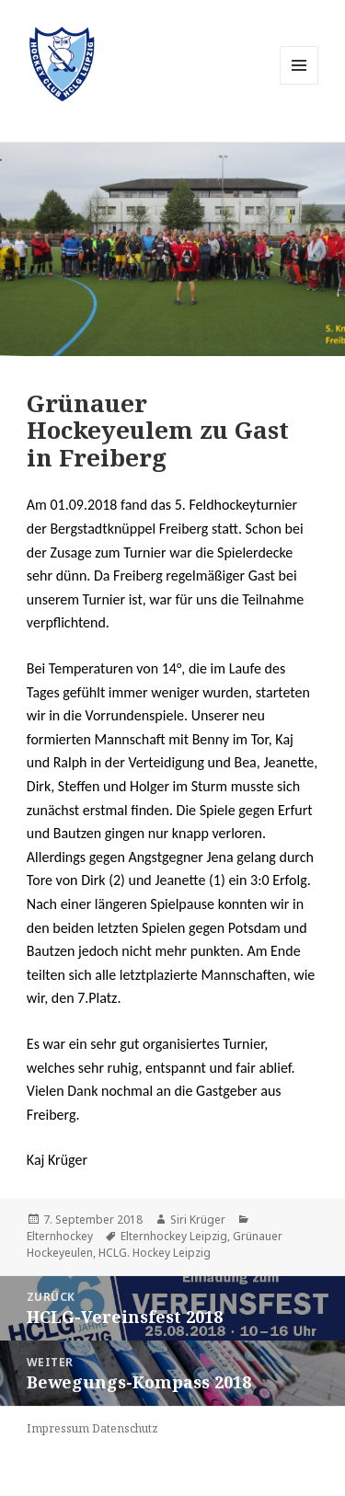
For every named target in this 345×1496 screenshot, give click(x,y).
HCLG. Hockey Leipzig (154, 1252)
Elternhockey (60, 1236)
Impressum (58, 1428)
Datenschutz (125, 1428)
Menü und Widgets (299, 84)
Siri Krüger (197, 1219)
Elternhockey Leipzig (174, 1236)
